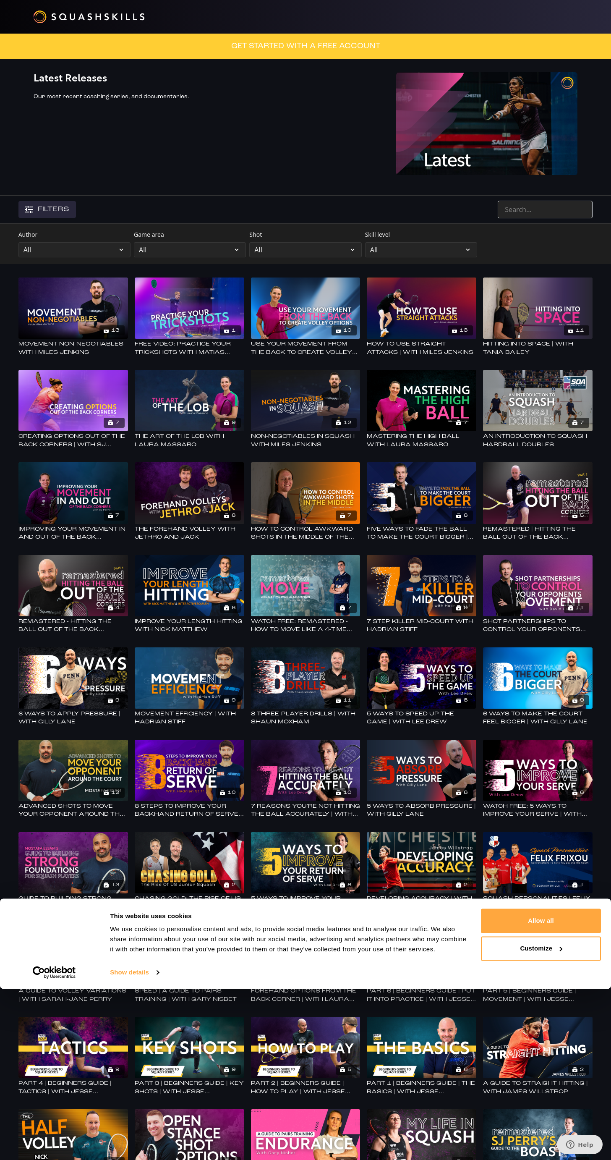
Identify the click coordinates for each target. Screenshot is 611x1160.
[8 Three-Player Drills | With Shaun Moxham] (305, 718)
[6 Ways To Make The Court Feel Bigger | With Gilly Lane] (538, 718)
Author (28, 234)
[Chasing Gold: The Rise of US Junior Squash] (189, 903)
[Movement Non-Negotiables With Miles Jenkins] (73, 348)
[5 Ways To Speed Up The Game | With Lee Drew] (421, 718)
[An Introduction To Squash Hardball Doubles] (538, 440)
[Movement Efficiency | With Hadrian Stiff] (189, 718)
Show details (129, 1143)
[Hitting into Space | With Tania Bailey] (538, 348)
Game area (149, 234)
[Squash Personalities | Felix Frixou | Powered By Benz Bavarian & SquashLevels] (538, 903)
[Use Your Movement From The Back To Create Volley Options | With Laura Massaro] (305, 348)
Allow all (541, 1091)
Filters (47, 209)
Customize (541, 1119)
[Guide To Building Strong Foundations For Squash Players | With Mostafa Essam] (73, 903)
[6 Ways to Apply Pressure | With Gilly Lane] (73, 718)
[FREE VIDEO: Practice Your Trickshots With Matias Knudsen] (189, 348)
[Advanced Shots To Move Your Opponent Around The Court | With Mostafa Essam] (73, 810)
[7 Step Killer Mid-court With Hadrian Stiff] (421, 626)
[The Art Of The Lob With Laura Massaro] (189, 440)
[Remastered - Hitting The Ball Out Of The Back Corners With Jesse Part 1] (73, 626)
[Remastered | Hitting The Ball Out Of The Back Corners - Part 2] (538, 533)
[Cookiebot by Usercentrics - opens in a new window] (54, 1143)
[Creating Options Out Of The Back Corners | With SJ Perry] (73, 440)
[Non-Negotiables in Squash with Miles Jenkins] (305, 440)
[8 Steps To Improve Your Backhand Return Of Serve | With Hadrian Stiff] (189, 810)
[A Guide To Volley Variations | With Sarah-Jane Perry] (73, 995)
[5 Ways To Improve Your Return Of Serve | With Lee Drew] (305, 903)
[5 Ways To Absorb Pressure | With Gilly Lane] (421, 810)
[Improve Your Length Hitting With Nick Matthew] (189, 626)
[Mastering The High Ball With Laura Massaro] (421, 440)
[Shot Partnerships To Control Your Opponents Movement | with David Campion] (538, 626)
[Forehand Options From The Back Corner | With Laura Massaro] (305, 995)
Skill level (377, 234)
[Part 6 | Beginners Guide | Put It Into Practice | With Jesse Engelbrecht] (421, 995)
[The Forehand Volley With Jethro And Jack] (189, 533)
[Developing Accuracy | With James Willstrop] (421, 903)
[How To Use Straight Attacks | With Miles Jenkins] (421, 348)
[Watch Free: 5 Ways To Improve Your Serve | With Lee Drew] (538, 810)
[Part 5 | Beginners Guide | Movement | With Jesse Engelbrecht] (538, 995)
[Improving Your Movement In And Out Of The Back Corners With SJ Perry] (73, 533)
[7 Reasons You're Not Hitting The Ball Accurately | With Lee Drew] (305, 810)
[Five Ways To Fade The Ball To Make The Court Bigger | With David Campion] (421, 533)
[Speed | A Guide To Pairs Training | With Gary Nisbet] (189, 995)
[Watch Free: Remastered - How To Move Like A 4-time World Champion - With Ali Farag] (305, 626)
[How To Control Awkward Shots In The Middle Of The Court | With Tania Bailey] (305, 533)
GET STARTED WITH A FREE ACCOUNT (305, 46)
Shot (255, 234)
